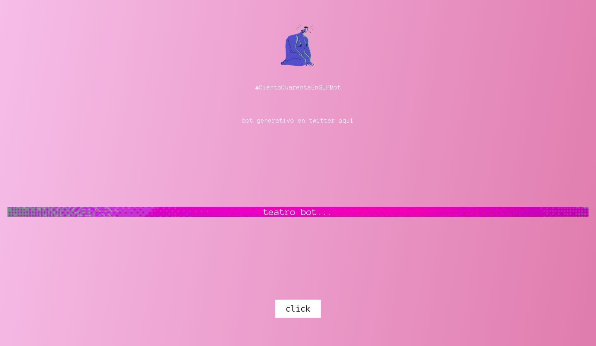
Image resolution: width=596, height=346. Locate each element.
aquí (346, 120)
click (298, 309)
